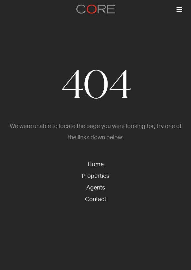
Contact (95, 199)
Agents (95, 188)
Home (96, 164)
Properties (95, 176)
